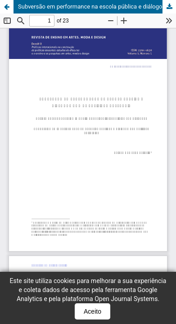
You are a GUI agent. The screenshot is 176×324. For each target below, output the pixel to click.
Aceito (92, 311)
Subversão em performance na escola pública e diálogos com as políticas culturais (97, 6)
